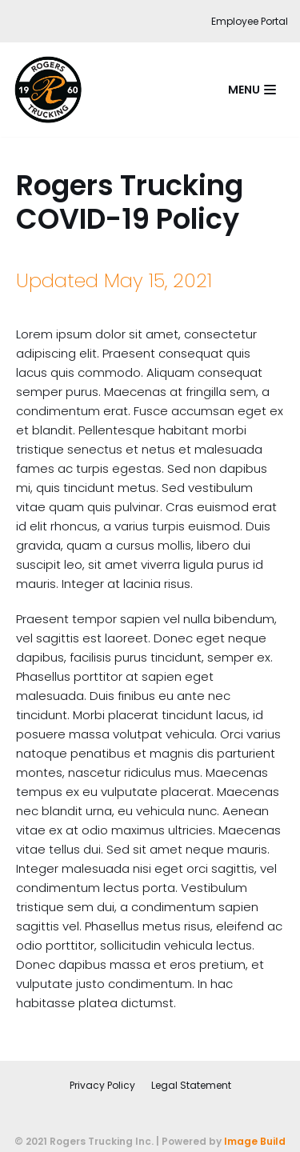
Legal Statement (191, 1085)
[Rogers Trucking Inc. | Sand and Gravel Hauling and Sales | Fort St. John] (52, 90)
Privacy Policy (102, 1085)
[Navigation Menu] (252, 89)
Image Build (255, 1141)
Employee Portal (249, 21)
